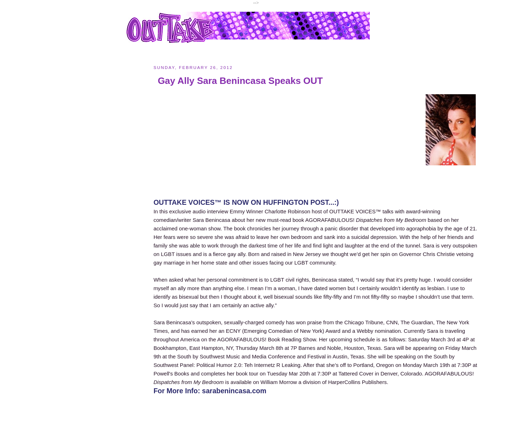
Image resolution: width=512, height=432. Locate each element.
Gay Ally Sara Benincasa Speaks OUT (240, 80)
